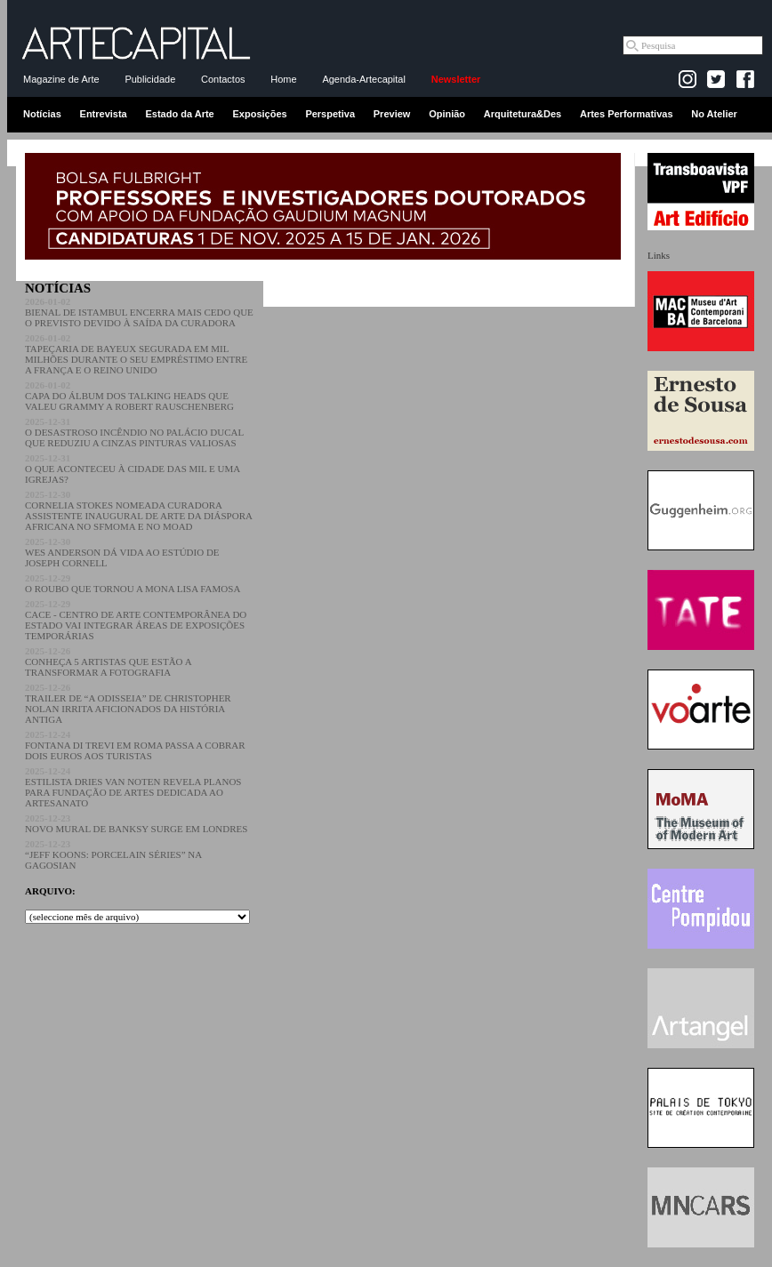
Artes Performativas (626, 113)
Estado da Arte (180, 113)
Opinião (447, 113)
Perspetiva (330, 113)
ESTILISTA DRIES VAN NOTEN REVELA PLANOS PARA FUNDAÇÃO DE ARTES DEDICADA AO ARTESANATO (133, 787)
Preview (392, 113)
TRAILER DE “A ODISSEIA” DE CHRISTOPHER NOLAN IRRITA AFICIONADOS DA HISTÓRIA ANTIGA (128, 703)
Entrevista (103, 113)
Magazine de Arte (61, 79)
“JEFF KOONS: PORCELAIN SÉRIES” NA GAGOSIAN (113, 854)
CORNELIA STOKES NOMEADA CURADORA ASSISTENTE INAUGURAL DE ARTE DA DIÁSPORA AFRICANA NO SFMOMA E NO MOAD (138, 510)
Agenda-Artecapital (364, 79)
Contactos (223, 79)
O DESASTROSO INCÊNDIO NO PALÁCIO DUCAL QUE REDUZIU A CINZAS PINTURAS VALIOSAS (134, 432)
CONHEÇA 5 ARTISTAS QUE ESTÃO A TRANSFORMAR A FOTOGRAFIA (108, 662)
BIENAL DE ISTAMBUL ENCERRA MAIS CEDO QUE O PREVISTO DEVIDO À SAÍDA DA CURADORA (139, 312)
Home (283, 79)
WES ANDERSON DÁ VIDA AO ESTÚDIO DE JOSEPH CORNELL (122, 552)
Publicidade (150, 79)
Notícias (42, 113)
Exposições (259, 113)
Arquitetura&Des (522, 113)
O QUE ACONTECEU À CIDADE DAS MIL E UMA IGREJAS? (132, 469)
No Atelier (714, 113)
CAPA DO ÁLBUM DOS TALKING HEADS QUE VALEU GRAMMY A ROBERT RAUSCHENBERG (129, 396)
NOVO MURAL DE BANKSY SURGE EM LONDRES (136, 823)
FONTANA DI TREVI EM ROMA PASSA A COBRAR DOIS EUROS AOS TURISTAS (135, 745)
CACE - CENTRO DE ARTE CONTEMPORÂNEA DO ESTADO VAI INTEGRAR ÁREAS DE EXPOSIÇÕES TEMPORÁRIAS (135, 619)
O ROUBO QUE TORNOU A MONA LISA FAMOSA (132, 583)
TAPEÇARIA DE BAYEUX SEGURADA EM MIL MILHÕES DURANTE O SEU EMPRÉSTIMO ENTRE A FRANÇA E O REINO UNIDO (136, 354)
